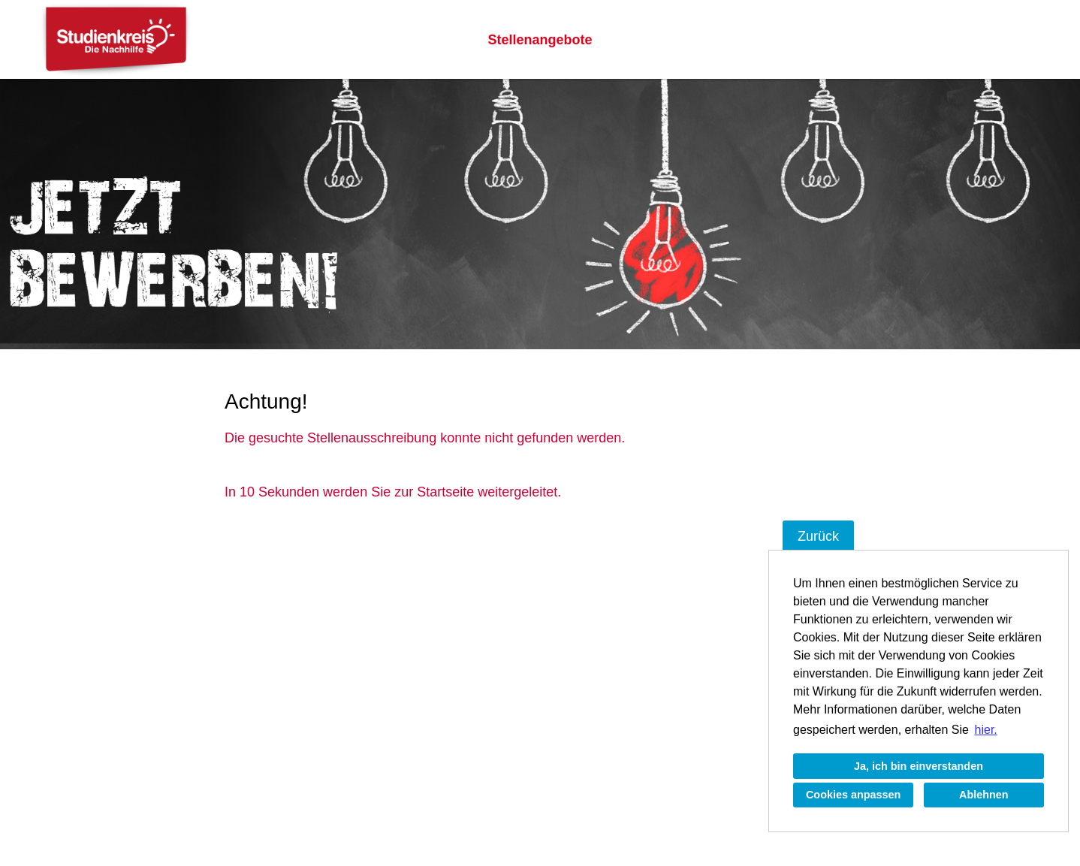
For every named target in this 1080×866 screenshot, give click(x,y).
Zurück (818, 536)
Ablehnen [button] (984, 795)
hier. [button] (986, 729)
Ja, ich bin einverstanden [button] (918, 766)
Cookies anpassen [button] (853, 795)
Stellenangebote (539, 39)
